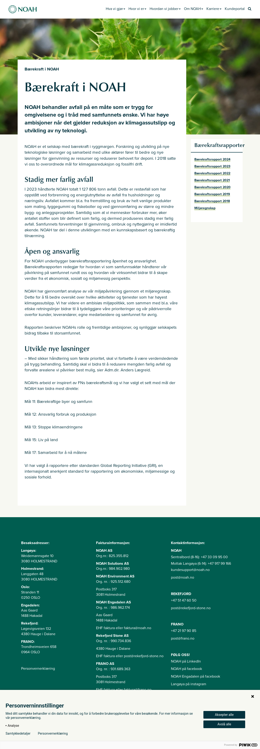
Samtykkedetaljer (18, 733)
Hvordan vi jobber (165, 8)
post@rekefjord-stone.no (191, 608)
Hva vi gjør (115, 8)
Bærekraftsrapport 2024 (212, 159)
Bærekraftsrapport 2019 (212, 194)
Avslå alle (224, 724)
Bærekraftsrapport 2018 (212, 201)
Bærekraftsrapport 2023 (212, 166)
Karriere (213, 8)
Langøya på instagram (188, 684)
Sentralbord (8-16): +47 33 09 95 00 (199, 557)
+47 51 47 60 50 (183, 600)
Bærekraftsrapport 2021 (212, 180)
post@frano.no (182, 638)
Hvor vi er (137, 8)
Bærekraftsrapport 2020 (212, 187)
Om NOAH (193, 8)
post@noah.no (182, 577)
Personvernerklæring (38, 668)
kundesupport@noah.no (190, 569)
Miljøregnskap (204, 208)
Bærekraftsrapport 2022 (212, 173)
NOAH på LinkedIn (186, 661)
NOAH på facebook (186, 668)
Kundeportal (235, 8)
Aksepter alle (224, 715)
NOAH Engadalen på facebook (195, 676)
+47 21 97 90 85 (183, 630)
